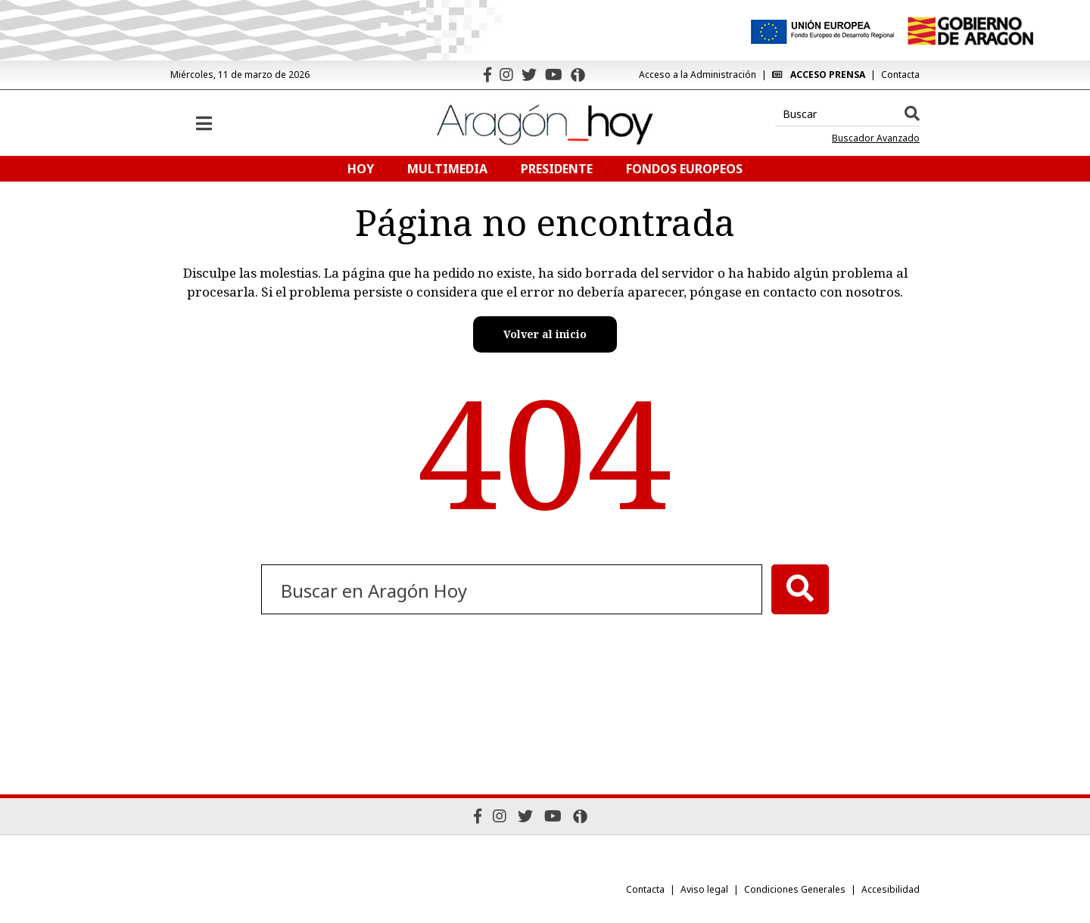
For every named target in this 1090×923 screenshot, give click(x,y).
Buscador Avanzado (876, 138)
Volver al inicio (545, 334)
